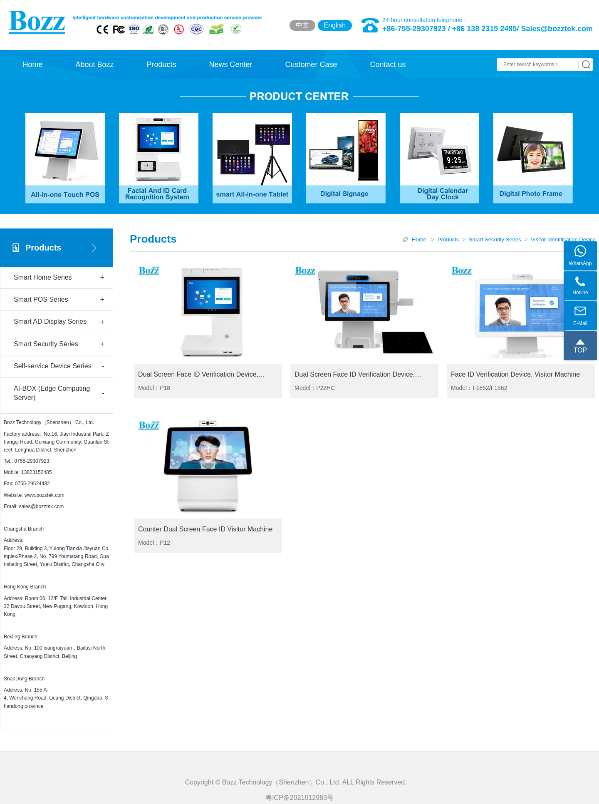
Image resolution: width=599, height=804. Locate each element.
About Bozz (94, 64)
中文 (302, 25)
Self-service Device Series (59, 366)
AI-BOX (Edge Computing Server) (59, 393)
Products (161, 64)
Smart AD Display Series (59, 322)
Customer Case (311, 64)
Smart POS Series (59, 300)
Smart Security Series (59, 344)
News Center (230, 64)
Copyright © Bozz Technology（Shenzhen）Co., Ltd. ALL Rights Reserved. (299, 793)
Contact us (388, 64)
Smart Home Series (59, 278)
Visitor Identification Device (563, 239)
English (335, 25)
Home (32, 64)
